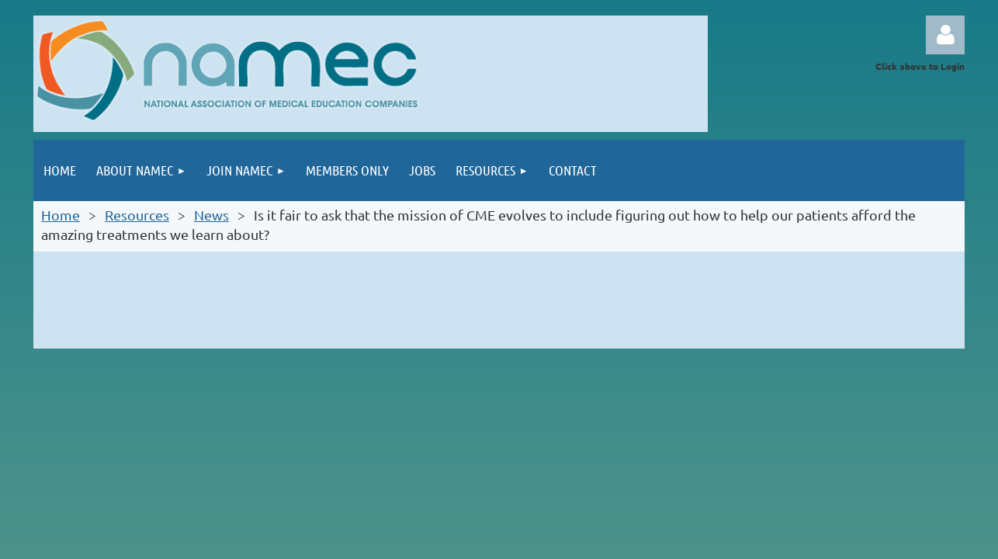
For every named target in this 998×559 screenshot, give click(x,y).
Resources (137, 215)
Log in (945, 35)
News (211, 215)
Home (60, 215)
